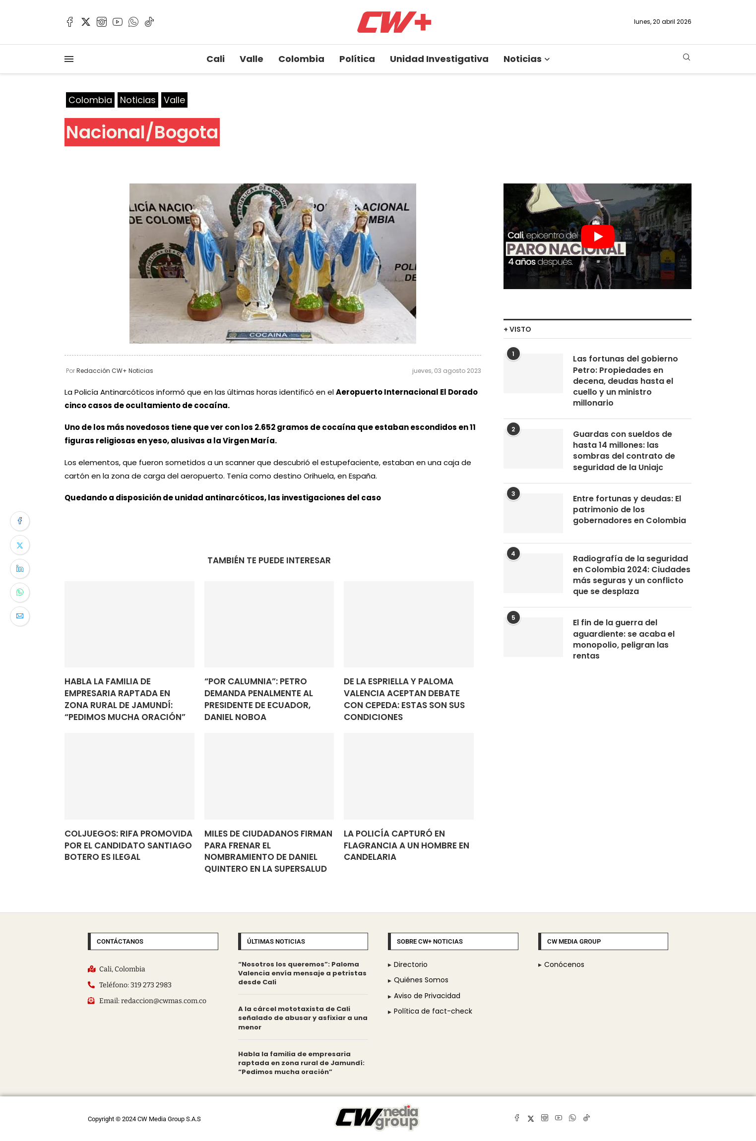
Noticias (523, 59)
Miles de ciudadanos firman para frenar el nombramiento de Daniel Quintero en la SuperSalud (268, 851)
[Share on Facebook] (20, 521)
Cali (215, 59)
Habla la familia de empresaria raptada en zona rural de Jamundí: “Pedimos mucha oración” (125, 698)
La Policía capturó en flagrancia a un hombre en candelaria (406, 845)
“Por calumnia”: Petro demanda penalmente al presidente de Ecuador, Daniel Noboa (258, 698)
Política (357, 59)
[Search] (687, 59)
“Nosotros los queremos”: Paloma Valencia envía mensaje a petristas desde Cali (302, 973)
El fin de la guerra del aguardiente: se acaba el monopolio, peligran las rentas (624, 641)
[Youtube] (117, 21)
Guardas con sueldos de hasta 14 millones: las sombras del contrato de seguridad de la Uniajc (624, 452)
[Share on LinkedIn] (20, 569)
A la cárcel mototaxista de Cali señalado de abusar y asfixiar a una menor (303, 1017)
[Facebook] (69, 21)
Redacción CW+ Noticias (114, 370)
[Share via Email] (20, 616)
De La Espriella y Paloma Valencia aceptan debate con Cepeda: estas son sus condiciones (404, 698)
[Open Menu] (68, 59)
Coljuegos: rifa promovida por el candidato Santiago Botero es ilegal (128, 845)
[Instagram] (101, 21)
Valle (251, 59)
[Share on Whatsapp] (20, 592)
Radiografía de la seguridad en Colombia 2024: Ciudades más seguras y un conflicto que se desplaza (632, 576)
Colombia (301, 59)
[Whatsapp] (133, 21)
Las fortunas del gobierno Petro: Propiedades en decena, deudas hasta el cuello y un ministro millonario (625, 382)
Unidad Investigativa (439, 59)
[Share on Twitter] (20, 545)
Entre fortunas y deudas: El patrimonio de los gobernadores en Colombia (629, 511)
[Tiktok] (149, 21)
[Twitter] (85, 21)
